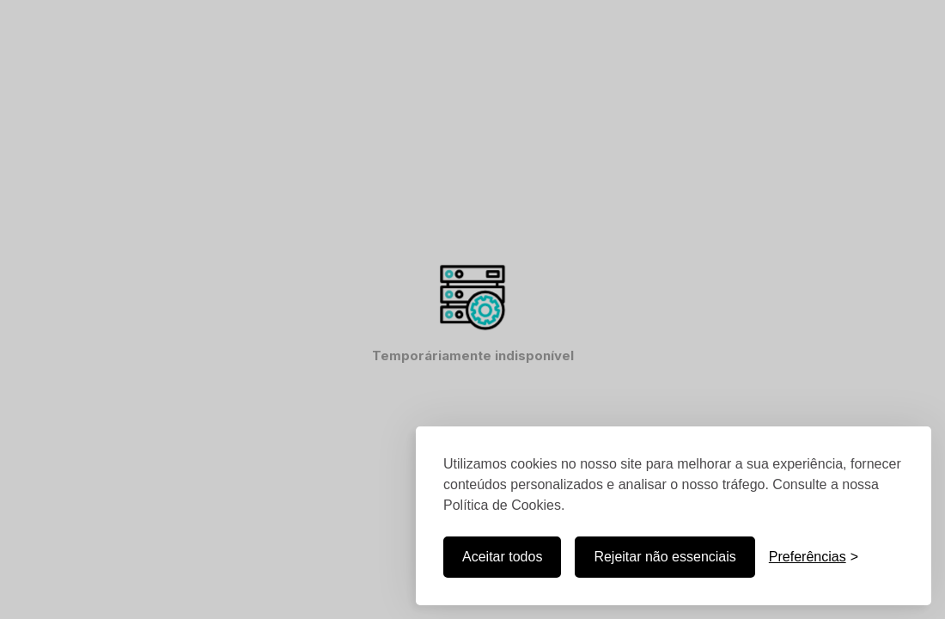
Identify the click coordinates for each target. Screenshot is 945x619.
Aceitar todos (502, 556)
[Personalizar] (813, 557)
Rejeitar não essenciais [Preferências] (664, 556)
